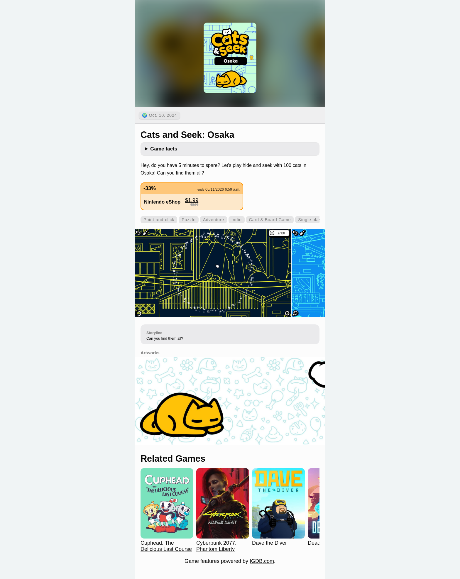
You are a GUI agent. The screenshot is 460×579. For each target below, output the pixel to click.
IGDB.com (262, 561)
